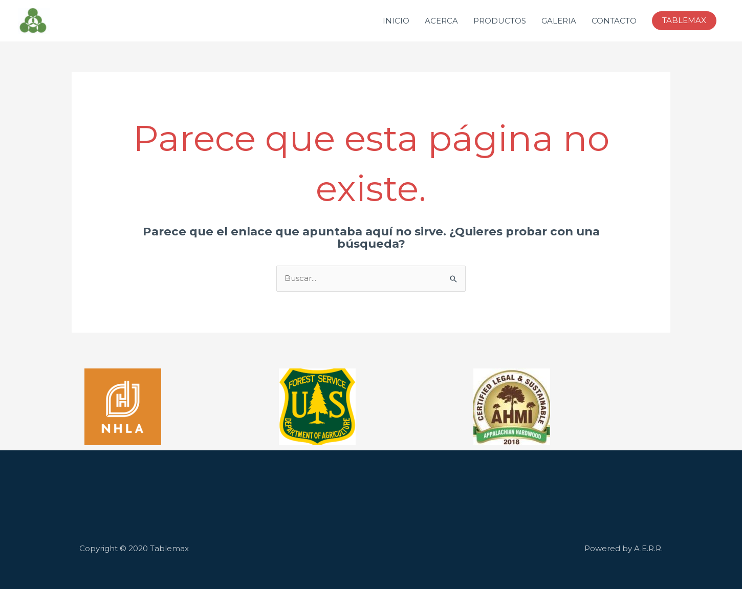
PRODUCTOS (499, 21)
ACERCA (441, 21)
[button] (684, 20)
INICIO (396, 21)
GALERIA (558, 21)
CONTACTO (614, 21)
